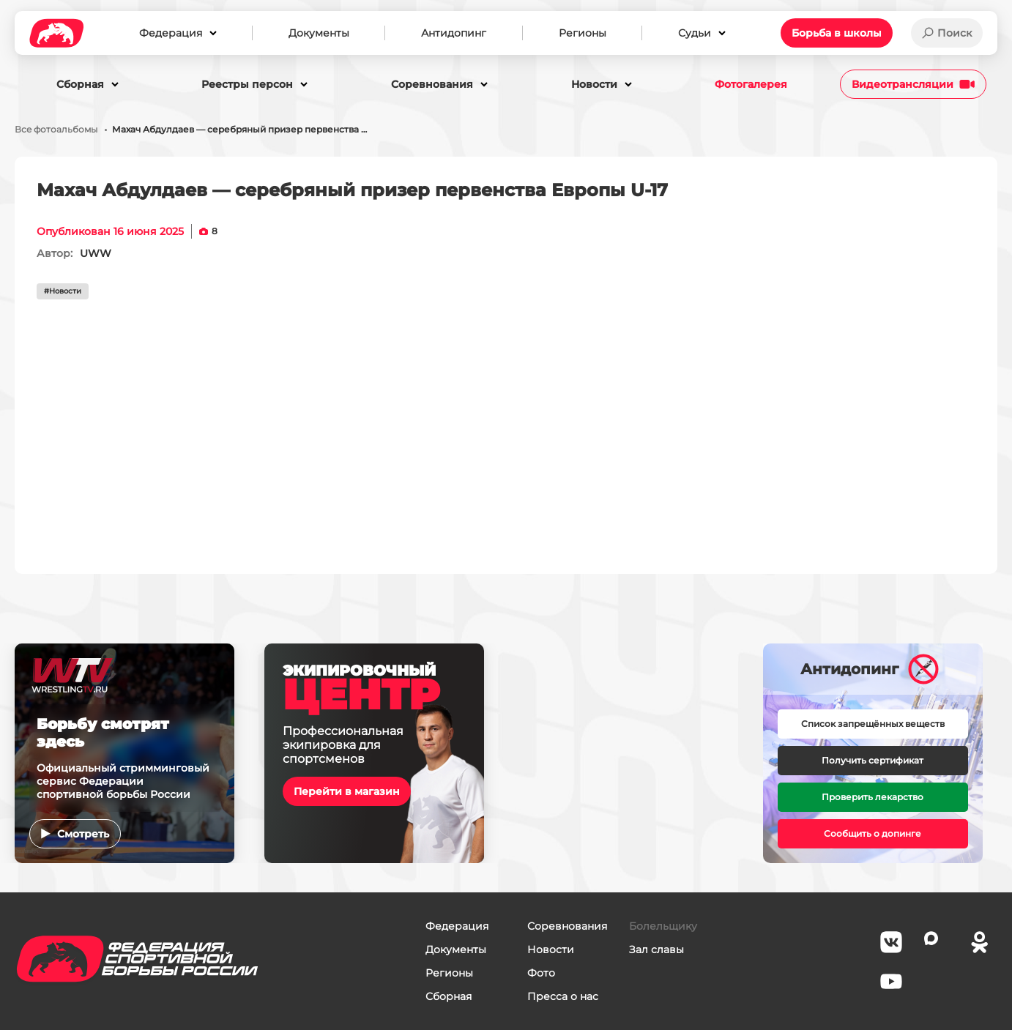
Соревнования (567, 926)
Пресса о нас (562, 996)
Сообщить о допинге (872, 833)
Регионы (449, 972)
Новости (550, 949)
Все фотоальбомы (56, 129)
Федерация (456, 926)
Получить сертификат (872, 760)
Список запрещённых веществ (873, 723)
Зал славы (656, 949)
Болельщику (663, 926)
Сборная (448, 996)
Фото (541, 972)
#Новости (62, 291)
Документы (455, 949)
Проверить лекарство (872, 796)
